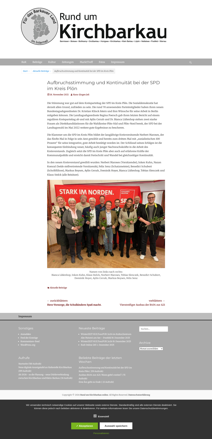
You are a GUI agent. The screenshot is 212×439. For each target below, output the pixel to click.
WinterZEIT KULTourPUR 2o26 (96, 341)
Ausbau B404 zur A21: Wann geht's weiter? (100, 375)
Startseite (23, 363)
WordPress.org (28, 345)
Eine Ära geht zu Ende (90, 382)
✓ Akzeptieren (84, 426)
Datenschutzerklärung (139, 395)
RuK (23, 62)
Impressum (118, 62)
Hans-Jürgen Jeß (81, 94)
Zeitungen (68, 62)
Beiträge (37, 62)
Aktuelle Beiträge (42, 71)
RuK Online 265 (88, 345)
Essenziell (101, 416)
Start (26, 71)
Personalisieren (101, 433)
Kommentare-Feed (30, 341)
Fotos (102, 62)
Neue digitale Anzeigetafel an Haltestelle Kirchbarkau (45, 367)
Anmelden (26, 334)
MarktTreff (86, 62)
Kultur (52, 62)
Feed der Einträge (29, 337)
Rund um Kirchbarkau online (94, 395)
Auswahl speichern (116, 426)
